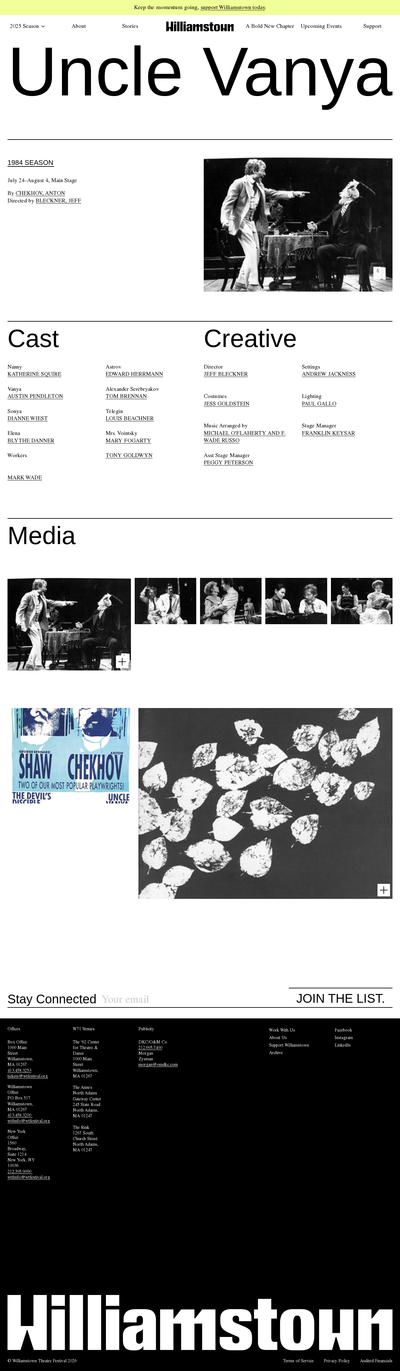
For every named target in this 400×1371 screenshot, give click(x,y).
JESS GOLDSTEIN (226, 403)
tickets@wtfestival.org (28, 1075)
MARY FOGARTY (128, 440)
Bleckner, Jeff (58, 200)
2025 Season (27, 26)
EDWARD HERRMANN (134, 374)
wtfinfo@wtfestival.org (29, 1120)
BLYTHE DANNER (31, 440)
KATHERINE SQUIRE (34, 374)
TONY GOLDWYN (129, 455)
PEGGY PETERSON (228, 462)
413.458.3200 (20, 1115)
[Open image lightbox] (122, 661)
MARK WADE (25, 477)
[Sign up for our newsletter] (195, 999)
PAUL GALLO (319, 403)
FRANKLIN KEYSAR (328, 433)
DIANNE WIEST (28, 418)
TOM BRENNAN (126, 396)
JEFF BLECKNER (226, 374)
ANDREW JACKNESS (329, 374)
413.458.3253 (19, 1070)
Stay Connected (52, 999)
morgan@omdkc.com (158, 1064)
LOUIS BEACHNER (130, 418)
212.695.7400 (150, 1047)
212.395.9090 (20, 1171)
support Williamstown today (233, 7)
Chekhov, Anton (40, 193)
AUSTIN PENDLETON (35, 396)
